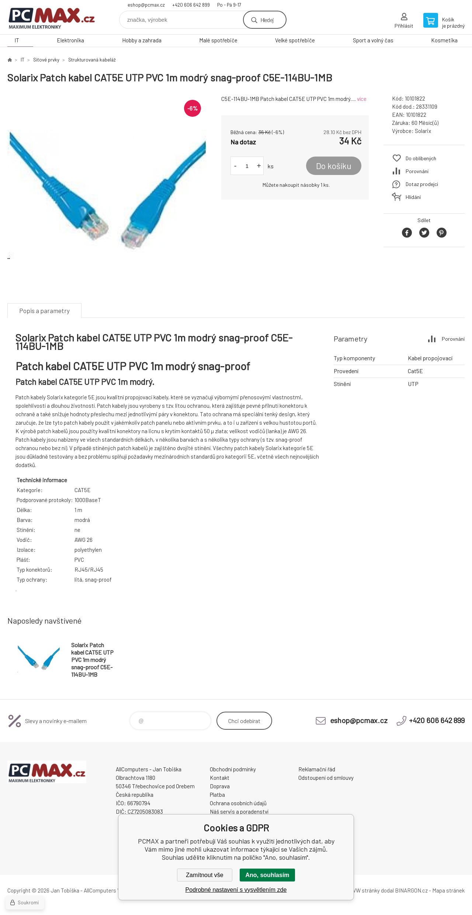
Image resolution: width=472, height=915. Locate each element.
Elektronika (70, 40)
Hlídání (413, 197)
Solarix (423, 130)
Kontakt (219, 777)
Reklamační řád (316, 769)
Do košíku (333, 166)
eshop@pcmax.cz (146, 5)
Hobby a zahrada (142, 40)
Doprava (220, 786)
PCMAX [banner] (51, 17)
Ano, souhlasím (267, 875)
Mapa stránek (448, 890)
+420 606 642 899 (191, 5)
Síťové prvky (46, 60)
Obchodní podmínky (233, 769)
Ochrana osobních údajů (238, 803)
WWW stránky (363, 890)
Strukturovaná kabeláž (92, 60)
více (362, 98)
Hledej (267, 19)
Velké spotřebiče (295, 40)
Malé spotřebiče (218, 40)
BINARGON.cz (411, 890)
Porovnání (417, 171)
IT (16, 40)
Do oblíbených (421, 158)
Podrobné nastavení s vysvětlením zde (236, 890)
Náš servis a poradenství (239, 811)
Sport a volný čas (373, 40)
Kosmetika (444, 40)
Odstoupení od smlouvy (326, 777)
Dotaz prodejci (422, 184)
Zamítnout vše (204, 875)
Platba (217, 794)
